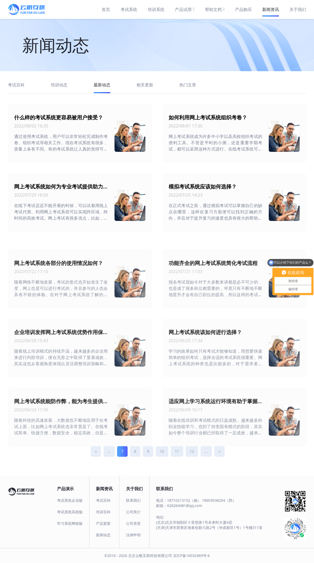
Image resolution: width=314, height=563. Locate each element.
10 (162, 458)
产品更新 (103, 523)
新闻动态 (103, 534)
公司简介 (133, 511)
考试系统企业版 (70, 500)
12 (192, 458)
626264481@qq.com (184, 505)
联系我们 (133, 500)
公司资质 (133, 523)
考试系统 (129, 9)
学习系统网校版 (70, 523)
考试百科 (103, 500)
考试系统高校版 (70, 511)
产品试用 (185, 9)
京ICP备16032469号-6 (191, 555)
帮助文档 (215, 9)
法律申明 (133, 534)
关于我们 (297, 9)
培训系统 (156, 9)
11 (177, 458)
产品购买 (243, 9)
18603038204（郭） (219, 500)
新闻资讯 (270, 9)
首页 (106, 9)
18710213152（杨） (184, 500)
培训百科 (103, 511)
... (109, 458)
